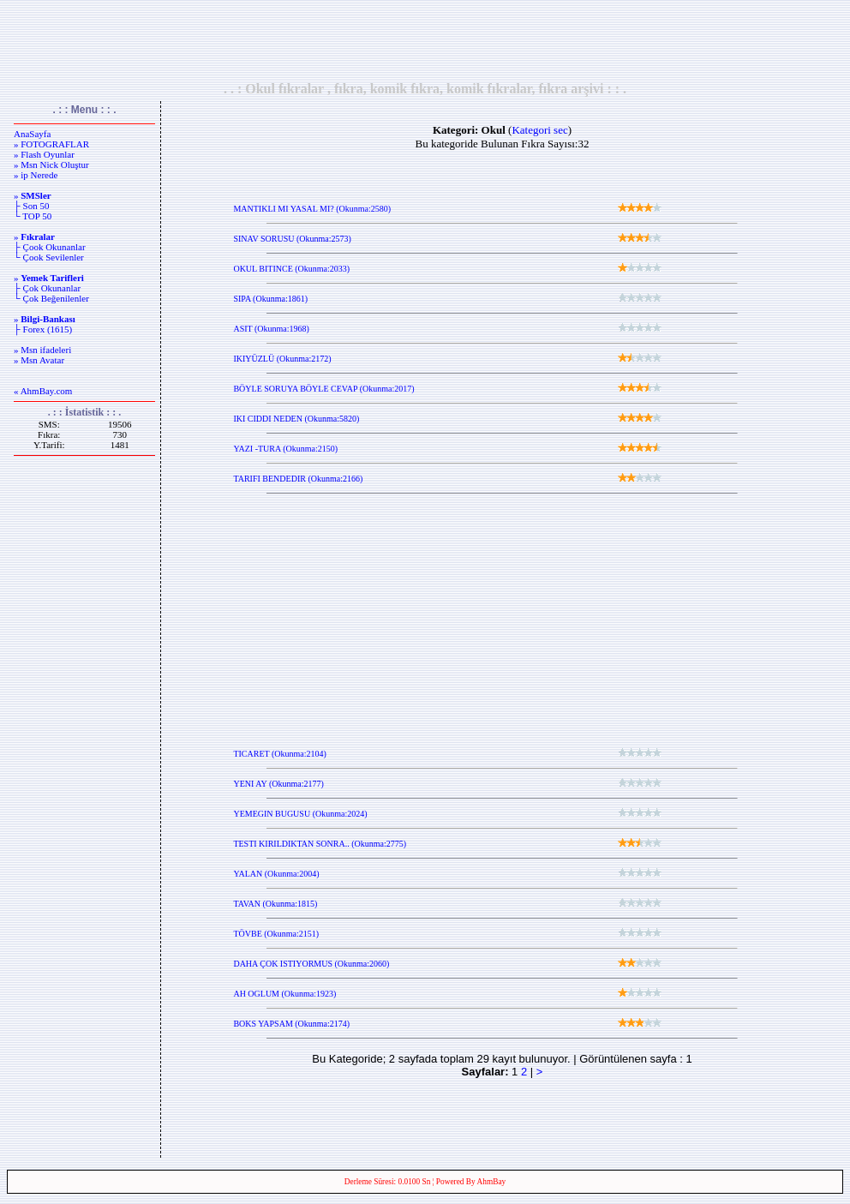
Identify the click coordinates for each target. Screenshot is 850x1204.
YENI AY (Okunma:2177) (278, 783)
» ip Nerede (35, 175)
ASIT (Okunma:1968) (270, 328)
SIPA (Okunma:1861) (270, 298)
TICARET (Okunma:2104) (279, 753)
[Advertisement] (425, 40)
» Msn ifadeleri (42, 349)
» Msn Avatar (39, 360)
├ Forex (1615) (43, 329)
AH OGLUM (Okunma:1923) (284, 993)
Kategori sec (539, 129)
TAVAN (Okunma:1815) (275, 903)
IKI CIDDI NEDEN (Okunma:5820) (296, 418)
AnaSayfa (32, 134)
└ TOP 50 (32, 216)
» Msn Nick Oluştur (51, 164)
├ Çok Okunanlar (47, 288)
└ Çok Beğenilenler (51, 298)
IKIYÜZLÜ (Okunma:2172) (282, 358)
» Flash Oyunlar (44, 154)
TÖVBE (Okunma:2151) (276, 933)
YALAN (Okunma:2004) (276, 873)
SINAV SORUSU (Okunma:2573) (291, 238)
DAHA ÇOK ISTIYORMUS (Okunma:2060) (311, 963)
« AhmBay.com (43, 391)
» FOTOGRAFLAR (51, 144)
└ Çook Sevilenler (49, 257)
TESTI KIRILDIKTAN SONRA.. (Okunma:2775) (319, 843)
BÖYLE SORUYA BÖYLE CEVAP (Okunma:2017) (323, 388)
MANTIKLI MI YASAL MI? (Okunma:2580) (312, 208)
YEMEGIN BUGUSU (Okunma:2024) (300, 813)
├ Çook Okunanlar (50, 247)
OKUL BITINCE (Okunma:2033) (291, 268)
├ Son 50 (31, 206)
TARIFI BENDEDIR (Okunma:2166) (297, 478)
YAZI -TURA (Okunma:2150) (285, 448)
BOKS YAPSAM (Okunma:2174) (291, 1023)
